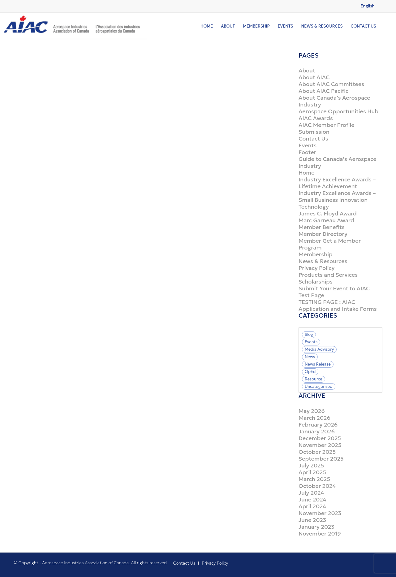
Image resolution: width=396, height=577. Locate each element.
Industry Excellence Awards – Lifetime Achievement (337, 183)
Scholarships (316, 281)
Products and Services (328, 274)
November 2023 (320, 513)
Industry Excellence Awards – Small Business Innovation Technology (337, 199)
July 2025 (311, 465)
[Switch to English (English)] (368, 6)
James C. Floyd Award (328, 213)
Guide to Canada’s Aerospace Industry (338, 162)
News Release (318, 364)
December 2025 (320, 438)
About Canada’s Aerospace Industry (334, 101)
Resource (313, 379)
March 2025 (314, 479)
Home (307, 172)
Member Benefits (322, 227)
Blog (309, 334)
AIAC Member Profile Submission (327, 128)
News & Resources (323, 261)
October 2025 (317, 451)
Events (307, 145)
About (307, 70)
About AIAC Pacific (323, 90)
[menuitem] (206, 26)
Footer (307, 152)
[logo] (73, 26)
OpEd (310, 371)
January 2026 (317, 431)
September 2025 (321, 458)
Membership (316, 254)
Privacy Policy (316, 267)
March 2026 (314, 417)
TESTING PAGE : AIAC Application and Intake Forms (338, 305)
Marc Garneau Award (326, 220)
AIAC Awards (316, 118)
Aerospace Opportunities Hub (338, 111)
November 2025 (320, 445)
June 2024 (312, 499)
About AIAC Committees (331, 84)
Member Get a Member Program (330, 244)
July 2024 (311, 492)
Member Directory (323, 233)
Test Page (311, 295)
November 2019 (320, 533)
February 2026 (318, 424)
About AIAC (314, 77)
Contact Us (313, 138)
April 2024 (312, 506)
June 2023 (312, 519)
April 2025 (312, 472)
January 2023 (316, 526)
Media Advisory (319, 349)
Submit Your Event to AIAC (334, 288)
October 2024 (317, 485)
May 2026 (312, 410)
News (310, 356)
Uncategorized (319, 386)
